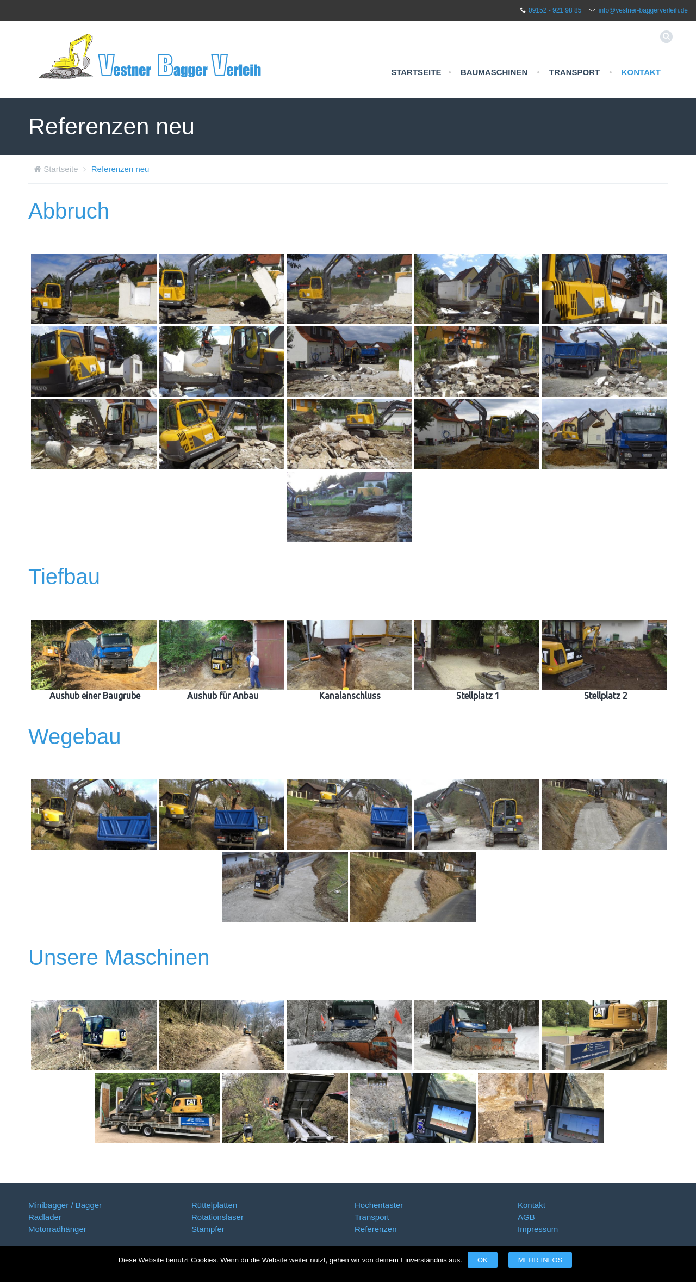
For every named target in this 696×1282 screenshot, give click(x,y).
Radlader (44, 1217)
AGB (526, 1217)
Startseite (416, 72)
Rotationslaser (217, 1217)
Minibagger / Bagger (65, 1205)
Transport (574, 72)
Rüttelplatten (214, 1205)
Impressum (538, 1229)
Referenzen (376, 1229)
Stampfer (208, 1229)
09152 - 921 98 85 (555, 10)
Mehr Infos (540, 1260)
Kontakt (641, 72)
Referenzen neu (120, 169)
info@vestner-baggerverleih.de (643, 10)
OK (482, 1260)
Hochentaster (379, 1205)
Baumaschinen (494, 72)
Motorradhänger (57, 1229)
